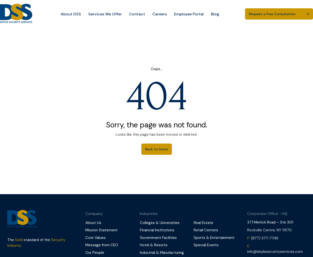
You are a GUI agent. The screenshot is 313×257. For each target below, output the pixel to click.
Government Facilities (158, 237)
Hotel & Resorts (154, 245)
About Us (93, 222)
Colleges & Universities (159, 222)
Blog (215, 14)
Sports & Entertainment (214, 237)
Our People (94, 252)
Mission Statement (101, 230)
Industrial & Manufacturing (162, 252)
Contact (137, 14)
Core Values (95, 237)
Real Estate (203, 222)
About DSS (71, 14)
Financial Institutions (157, 230)
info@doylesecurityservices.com (275, 251)
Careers (159, 14)
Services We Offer (105, 14)
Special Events (206, 245)
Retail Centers (206, 230)
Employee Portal (189, 14)
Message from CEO (101, 245)
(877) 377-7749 (264, 238)
